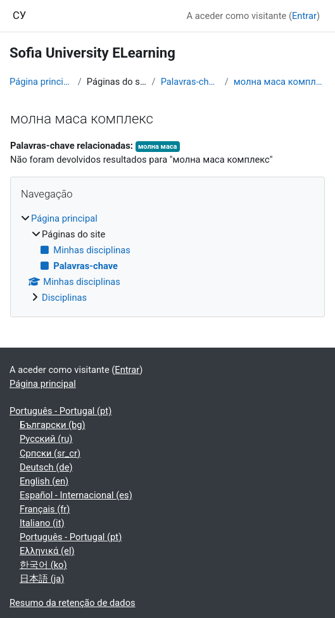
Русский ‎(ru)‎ (46, 439)
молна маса (157, 146)
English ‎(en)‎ (44, 481)
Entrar (304, 16)
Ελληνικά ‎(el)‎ (47, 551)
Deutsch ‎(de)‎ (46, 467)
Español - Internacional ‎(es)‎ (76, 495)
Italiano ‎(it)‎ (42, 523)
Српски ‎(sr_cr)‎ (50, 453)
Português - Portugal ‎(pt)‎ (60, 411)
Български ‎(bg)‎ (52, 425)
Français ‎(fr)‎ (45, 509)
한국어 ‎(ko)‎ (43, 565)
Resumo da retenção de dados (72, 603)
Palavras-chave (190, 81)
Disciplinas (64, 297)
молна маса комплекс (280, 81)
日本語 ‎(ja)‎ (42, 578)
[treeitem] (167, 258)
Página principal (41, 81)
